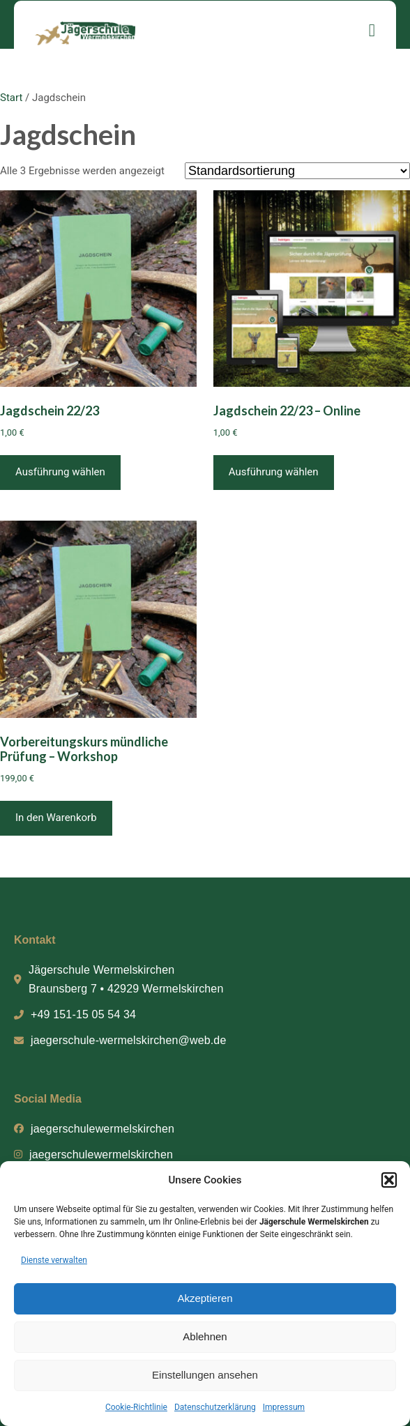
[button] (389, 1180)
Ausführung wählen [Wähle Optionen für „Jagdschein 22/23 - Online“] (274, 472)
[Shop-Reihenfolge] (297, 170)
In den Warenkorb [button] (56, 817)
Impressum (284, 1407)
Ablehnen (205, 1336)
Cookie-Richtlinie (136, 1407)
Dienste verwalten (54, 1260)
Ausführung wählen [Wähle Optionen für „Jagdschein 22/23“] (60, 472)
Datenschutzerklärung (215, 1407)
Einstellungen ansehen (205, 1375)
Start (11, 97)
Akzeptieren (204, 1298)
